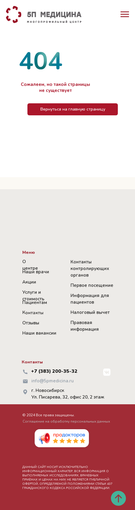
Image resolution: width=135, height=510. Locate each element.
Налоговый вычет (90, 312)
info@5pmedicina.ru (52, 381)
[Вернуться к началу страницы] (118, 498)
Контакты (32, 312)
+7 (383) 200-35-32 (54, 371)
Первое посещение (92, 285)
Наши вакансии (39, 333)
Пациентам (34, 302)
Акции (29, 282)
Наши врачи (35, 272)
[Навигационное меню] (125, 14)
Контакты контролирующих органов (90, 268)
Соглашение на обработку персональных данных (66, 421)
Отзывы (30, 323)
